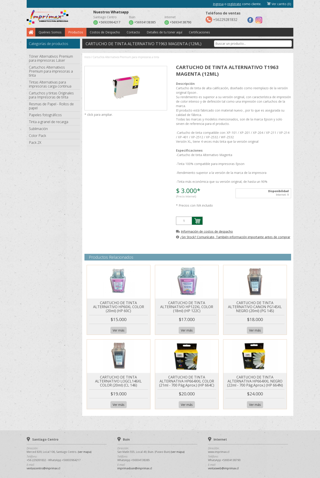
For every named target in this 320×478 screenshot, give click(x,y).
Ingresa (218, 4)
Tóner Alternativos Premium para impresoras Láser (51, 58)
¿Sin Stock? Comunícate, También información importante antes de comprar (235, 237)
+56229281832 (223, 17)
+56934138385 (142, 22)
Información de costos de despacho (207, 231)
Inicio (87, 57)
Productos (75, 32)
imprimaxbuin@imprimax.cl (134, 468)
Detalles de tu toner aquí (164, 32)
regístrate (234, 4)
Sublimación (38, 128)
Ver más (118, 330)
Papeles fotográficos (45, 114)
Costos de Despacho (105, 32)
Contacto (133, 32)
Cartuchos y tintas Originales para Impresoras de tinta (51, 95)
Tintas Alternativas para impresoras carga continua (50, 84)
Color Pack (37, 135)
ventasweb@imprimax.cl (223, 468)
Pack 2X (35, 142)
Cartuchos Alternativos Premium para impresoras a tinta (51, 71)
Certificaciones (199, 32)
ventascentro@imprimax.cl (43, 468)
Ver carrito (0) (279, 4)
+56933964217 (106, 22)
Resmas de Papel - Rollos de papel (51, 106)
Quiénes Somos (50, 32)
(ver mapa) (84, 452)
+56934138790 (177, 22)
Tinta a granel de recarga (48, 121)
